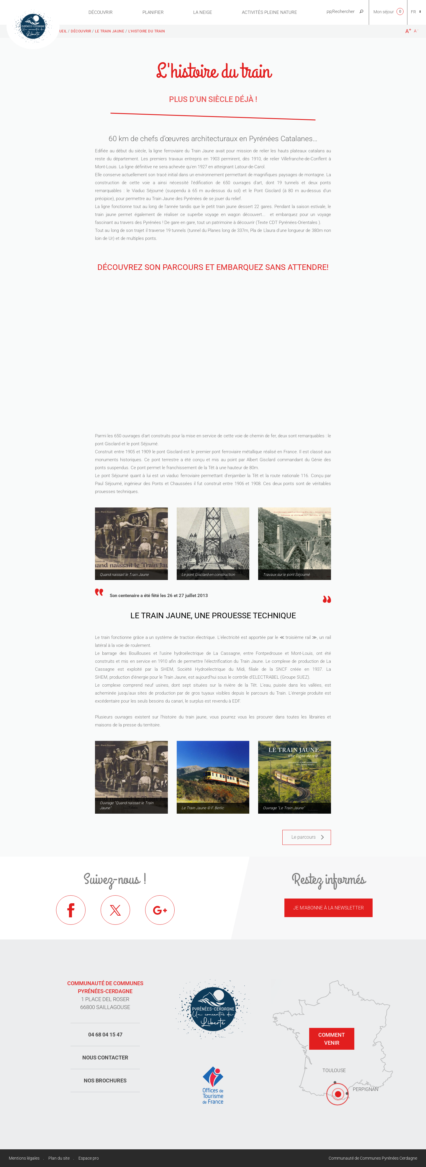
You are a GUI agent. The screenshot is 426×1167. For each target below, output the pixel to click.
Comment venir (331, 1039)
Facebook (71, 910)
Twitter (115, 910)
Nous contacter (105, 1057)
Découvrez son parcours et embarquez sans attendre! (213, 267)
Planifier (153, 12)
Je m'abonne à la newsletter (328, 908)
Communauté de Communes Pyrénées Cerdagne (373, 1158)
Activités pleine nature (269, 12)
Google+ (160, 910)
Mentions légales (24, 1158)
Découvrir (101, 12)
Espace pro (88, 1158)
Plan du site (59, 1158)
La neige (202, 12)
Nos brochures (105, 1080)
